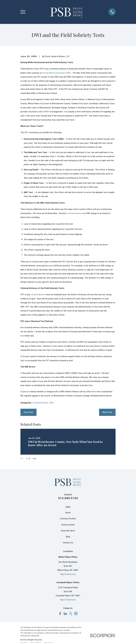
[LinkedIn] (65, 613)
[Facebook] (60, 613)
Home (68, 512)
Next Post (107, 412)
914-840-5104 (68, 498)
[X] (70, 613)
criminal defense (74, 213)
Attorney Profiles (68, 518)
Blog (68, 536)
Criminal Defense (40, 402)
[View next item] (34, 458)
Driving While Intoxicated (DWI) (56, 72)
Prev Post (28, 412)
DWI (52, 402)
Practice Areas (68, 524)
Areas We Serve (68, 530)
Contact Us (68, 542)
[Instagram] (75, 613)
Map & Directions (68, 574)
